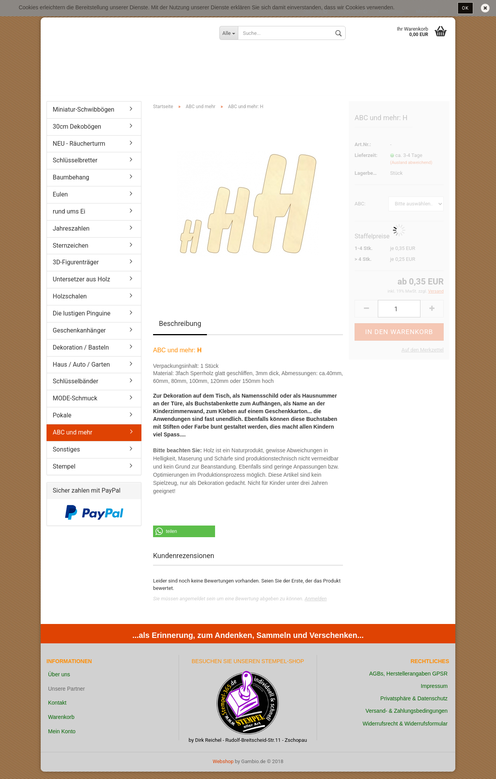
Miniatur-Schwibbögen (83, 117)
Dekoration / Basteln (81, 354)
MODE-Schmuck (75, 405)
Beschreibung (180, 331)
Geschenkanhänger (79, 337)
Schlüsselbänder (75, 389)
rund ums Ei (69, 218)
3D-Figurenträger (76, 270)
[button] (184, 539)
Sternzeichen (70, 253)
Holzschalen (70, 303)
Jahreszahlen (71, 236)
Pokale (62, 422)
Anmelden (316, 606)
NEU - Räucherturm (79, 151)
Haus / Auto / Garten (81, 372)
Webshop (223, 769)
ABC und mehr (72, 439)
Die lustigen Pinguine (81, 320)
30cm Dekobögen (77, 134)
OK (465, 8)
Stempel (64, 473)
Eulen (60, 201)
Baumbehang (71, 184)
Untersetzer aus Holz (81, 286)
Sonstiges (66, 456)
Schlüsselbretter (75, 168)
